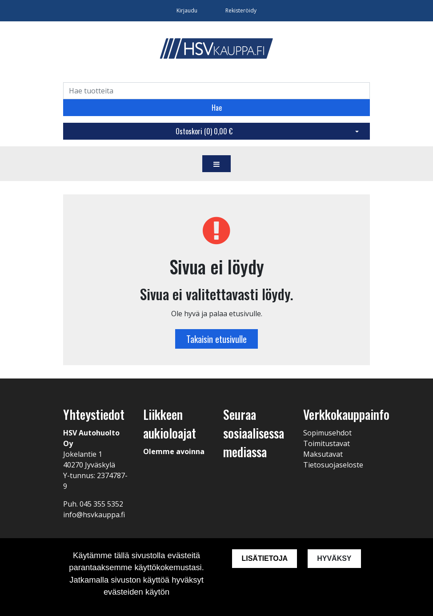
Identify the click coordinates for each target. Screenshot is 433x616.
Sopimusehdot (327, 433)
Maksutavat (323, 454)
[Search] (216, 90)
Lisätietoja (264, 558)
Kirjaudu (187, 10)
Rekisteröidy (241, 10)
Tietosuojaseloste (333, 465)
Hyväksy (334, 558)
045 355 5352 (101, 504)
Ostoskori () (204, 131)
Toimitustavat (326, 443)
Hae (217, 107)
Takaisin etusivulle (216, 339)
